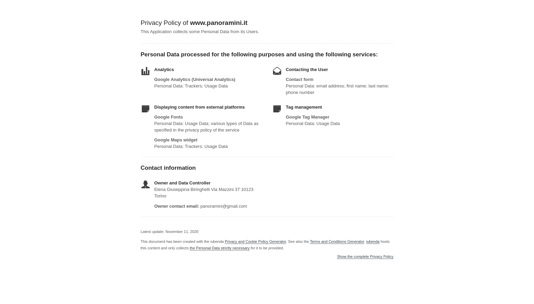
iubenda (373, 241)
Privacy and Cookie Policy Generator (255, 241)
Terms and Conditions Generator (337, 241)
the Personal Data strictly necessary (219, 248)
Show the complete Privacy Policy (365, 257)
